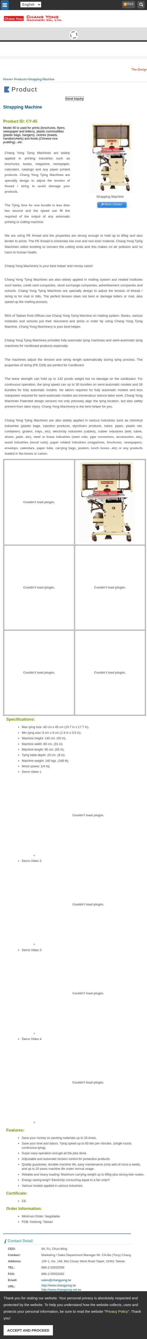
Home (7, 79)
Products (20, 79)
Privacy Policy (117, 1311)
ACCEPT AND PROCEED (28, 1330)
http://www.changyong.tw (58, 1285)
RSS (129, 4)
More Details (113, 204)
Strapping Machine (41, 79)
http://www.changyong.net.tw (61, 1289)
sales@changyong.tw (56, 1280)
